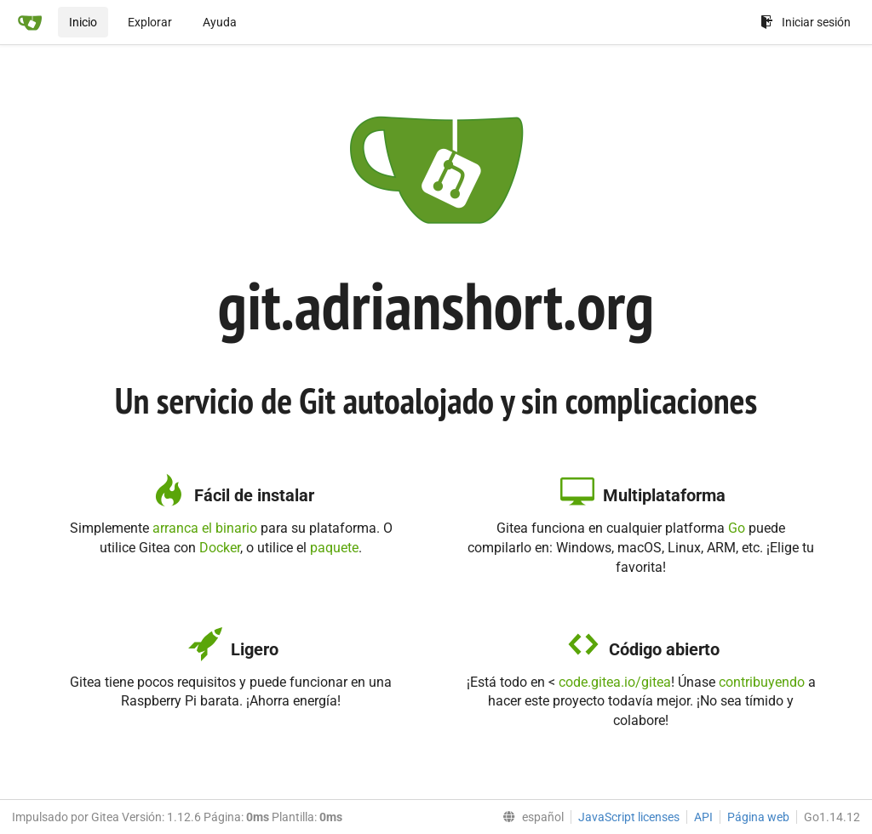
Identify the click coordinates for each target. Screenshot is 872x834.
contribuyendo (762, 682)
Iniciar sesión (806, 22)
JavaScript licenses (629, 817)
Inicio (83, 22)
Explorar (150, 22)
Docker (219, 548)
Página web (758, 817)
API (703, 817)
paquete (334, 548)
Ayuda (220, 22)
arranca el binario (204, 528)
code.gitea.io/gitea (615, 682)
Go (736, 528)
